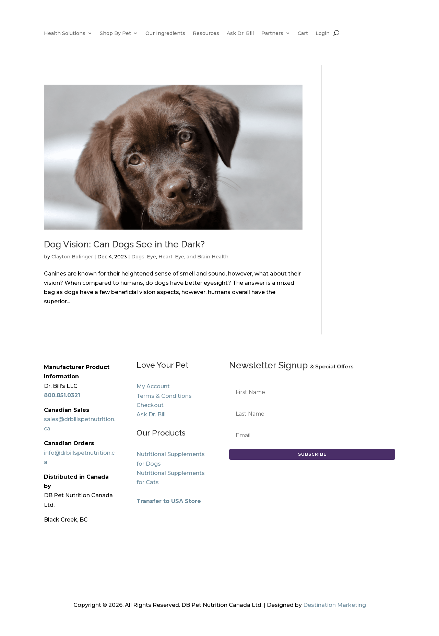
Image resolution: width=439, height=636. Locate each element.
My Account (153, 386)
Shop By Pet (115, 33)
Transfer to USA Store (169, 501)
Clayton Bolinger (72, 257)
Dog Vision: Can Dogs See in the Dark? (124, 244)
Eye (151, 257)
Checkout (150, 405)
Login (323, 33)
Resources (206, 33)
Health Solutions (64, 33)
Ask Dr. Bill (240, 33)
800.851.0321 (62, 395)
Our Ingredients (165, 33)
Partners (272, 33)
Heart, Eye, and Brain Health (193, 257)
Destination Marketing (334, 605)
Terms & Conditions (164, 396)
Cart (303, 33)
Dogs (137, 257)
